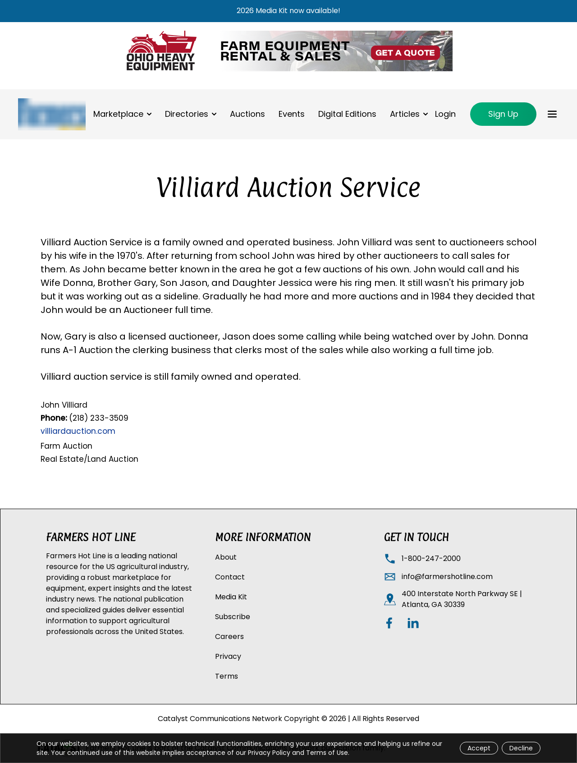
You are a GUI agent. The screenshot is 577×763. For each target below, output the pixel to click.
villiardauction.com (78, 431)
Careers (229, 636)
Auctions (247, 114)
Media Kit (231, 597)
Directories (186, 114)
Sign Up (503, 114)
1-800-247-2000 (431, 558)
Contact (230, 577)
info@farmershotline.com (447, 576)
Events (292, 114)
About (226, 557)
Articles (405, 114)
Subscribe (232, 616)
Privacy (228, 656)
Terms (226, 676)
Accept (478, 748)
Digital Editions (347, 114)
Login (445, 114)
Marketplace (118, 114)
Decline (521, 748)
